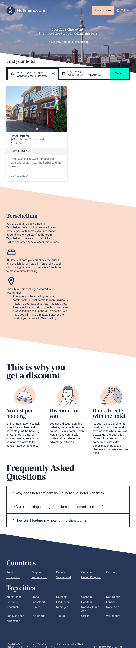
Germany (112, 572)
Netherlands (39, 577)
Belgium (36, 572)
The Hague (38, 615)
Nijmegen (62, 607)
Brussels (61, 597)
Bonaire (61, 572)
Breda (35, 597)
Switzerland (63, 577)
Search (119, 73)
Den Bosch (113, 597)
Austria (10, 572)
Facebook (14, 644)
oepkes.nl (20, 175)
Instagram (38, 644)
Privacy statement (69, 644)
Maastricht (12, 607)
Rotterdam (112, 607)
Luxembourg (14, 577)
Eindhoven (63, 602)
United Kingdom (91, 577)
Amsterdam (13, 597)
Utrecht (85, 615)
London (110, 602)
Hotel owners (103, 10)
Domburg (12, 602)
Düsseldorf (38, 602)
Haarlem (86, 602)
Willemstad (13, 621)
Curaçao (86, 572)
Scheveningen (15, 615)
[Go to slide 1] (37, 129)
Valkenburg (113, 615)
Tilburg (60, 615)
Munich (36, 607)
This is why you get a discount (68, 41)
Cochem (86, 597)
